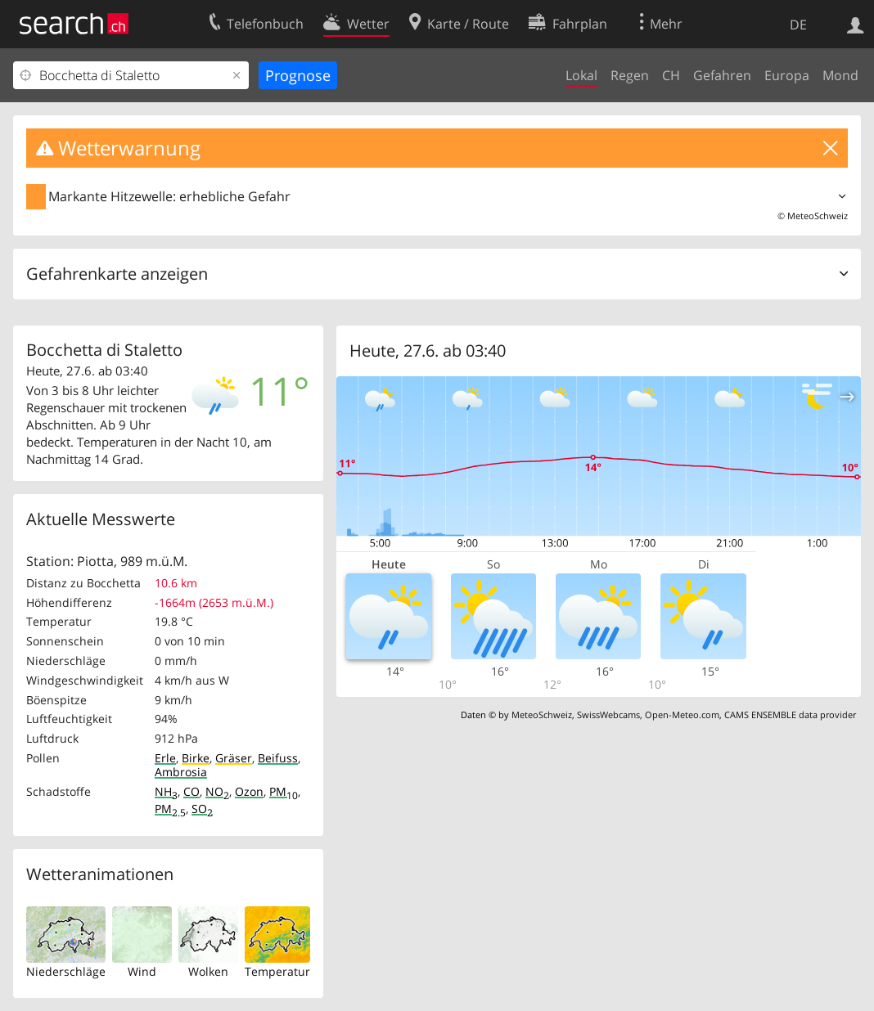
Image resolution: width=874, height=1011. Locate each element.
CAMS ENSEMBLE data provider (790, 714)
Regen (629, 75)
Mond (840, 75)
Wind (142, 971)
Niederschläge (66, 971)
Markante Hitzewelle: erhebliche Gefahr (169, 196)
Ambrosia (181, 772)
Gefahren (722, 75)
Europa (786, 75)
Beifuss (278, 758)
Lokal (581, 75)
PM (283, 791)
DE (798, 25)
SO (202, 808)
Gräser (233, 758)
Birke (195, 758)
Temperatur (277, 971)
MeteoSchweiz (817, 215)
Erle (165, 758)
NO (217, 791)
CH (671, 75)
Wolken (208, 971)
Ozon (249, 791)
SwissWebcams (608, 714)
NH (166, 791)
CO (191, 791)
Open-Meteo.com (682, 714)
